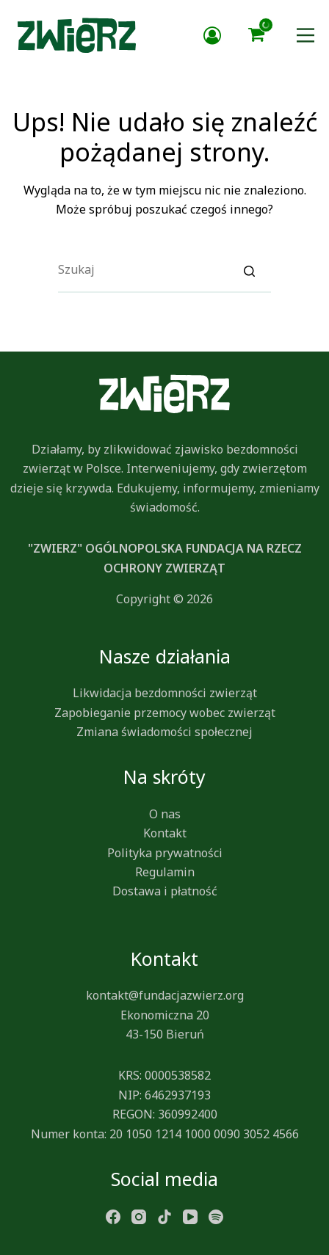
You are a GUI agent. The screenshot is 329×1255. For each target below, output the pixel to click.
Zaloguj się (212, 35)
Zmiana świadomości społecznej (164, 732)
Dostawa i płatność (164, 891)
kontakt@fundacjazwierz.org (165, 995)
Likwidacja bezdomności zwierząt (165, 693)
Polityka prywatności (165, 853)
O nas (165, 814)
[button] (256, 35)
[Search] (249, 270)
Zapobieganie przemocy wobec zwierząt (164, 713)
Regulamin (165, 872)
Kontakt (165, 833)
